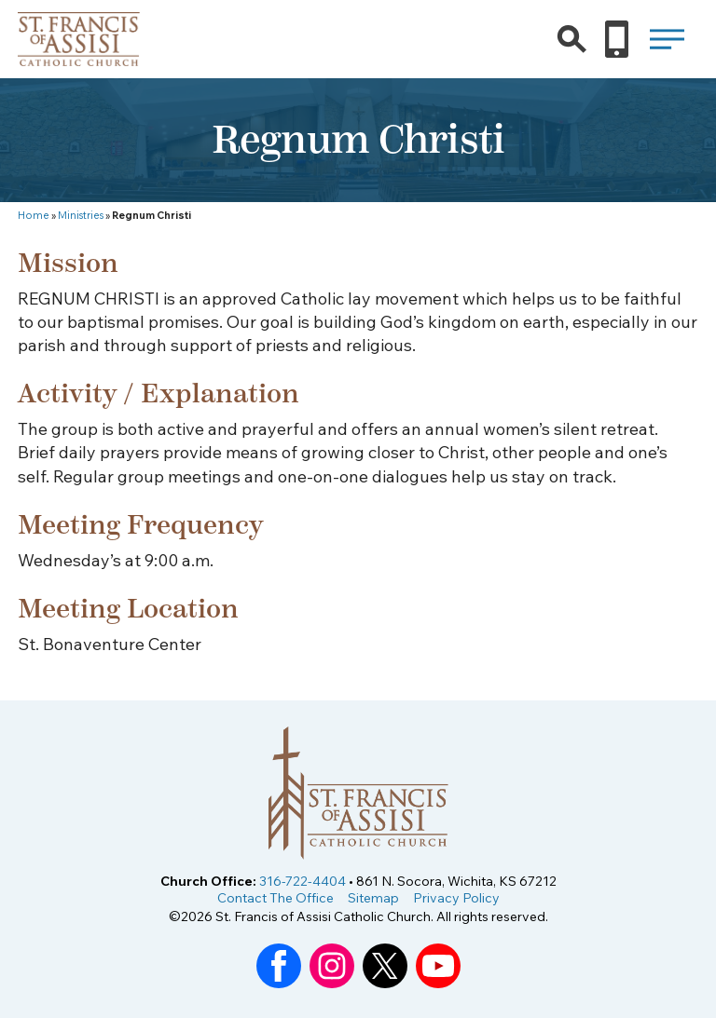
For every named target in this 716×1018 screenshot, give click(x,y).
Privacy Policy (456, 897)
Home (33, 215)
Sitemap (373, 897)
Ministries (80, 215)
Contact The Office (275, 897)
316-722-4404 (302, 881)
